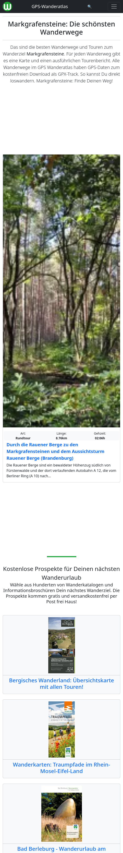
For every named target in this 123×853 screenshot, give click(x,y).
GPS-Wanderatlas (50, 6)
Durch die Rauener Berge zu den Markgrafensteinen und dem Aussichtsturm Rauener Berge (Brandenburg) (55, 451)
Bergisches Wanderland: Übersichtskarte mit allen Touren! (61, 683)
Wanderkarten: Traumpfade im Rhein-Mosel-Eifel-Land (61, 768)
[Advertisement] (61, 119)
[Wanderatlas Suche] (89, 6)
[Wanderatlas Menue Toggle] (114, 6)
